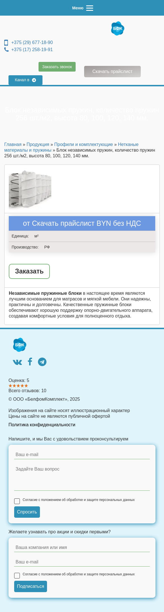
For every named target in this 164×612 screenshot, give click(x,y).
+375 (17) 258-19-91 (28, 50)
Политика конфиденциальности (41, 424)
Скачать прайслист (112, 71)
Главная (13, 144)
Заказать (29, 271)
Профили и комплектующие (83, 144)
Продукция (38, 144)
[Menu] (82, 8)
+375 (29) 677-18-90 (28, 42)
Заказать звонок (57, 66)
